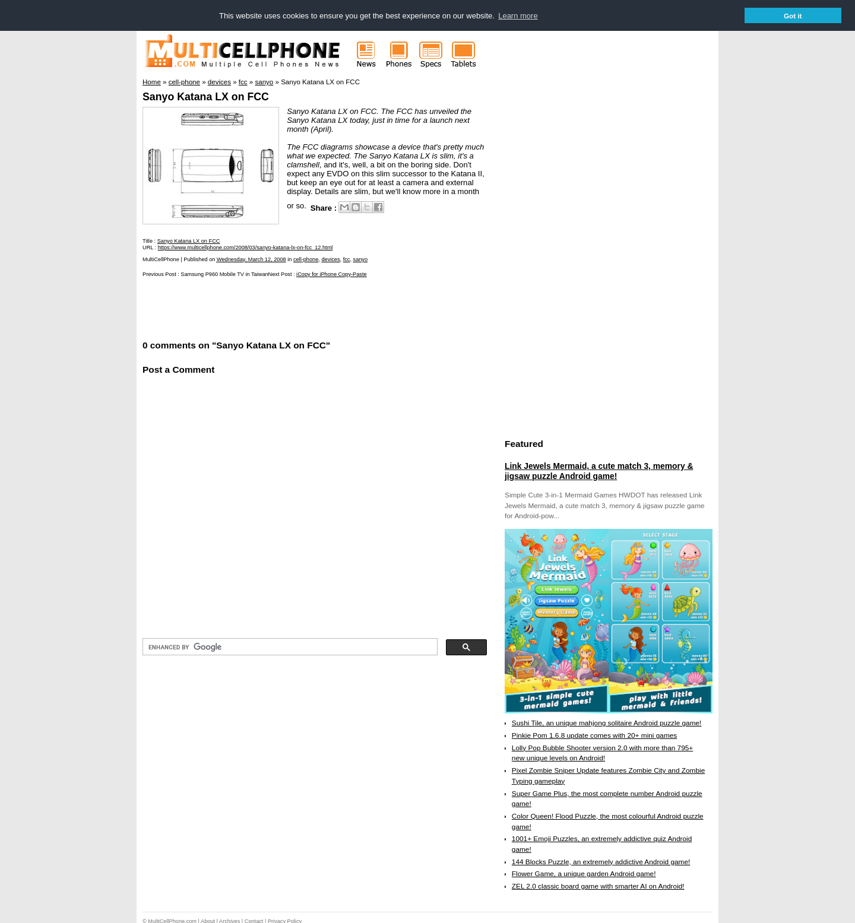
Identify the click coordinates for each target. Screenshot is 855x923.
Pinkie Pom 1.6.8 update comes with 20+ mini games (594, 735)
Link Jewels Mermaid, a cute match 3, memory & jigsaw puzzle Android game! (599, 471)
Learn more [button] (517, 15)
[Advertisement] (281, 307)
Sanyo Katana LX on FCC (205, 96)
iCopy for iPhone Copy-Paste (331, 274)
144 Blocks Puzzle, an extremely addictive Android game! (601, 861)
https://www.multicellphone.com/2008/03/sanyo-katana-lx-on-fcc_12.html (245, 247)
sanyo (360, 259)
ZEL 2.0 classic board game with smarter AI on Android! (598, 885)
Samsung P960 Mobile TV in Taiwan (224, 274)
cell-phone (305, 259)
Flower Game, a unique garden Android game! (584, 874)
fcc (346, 259)
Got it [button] (793, 16)
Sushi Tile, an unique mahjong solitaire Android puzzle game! (607, 722)
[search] (288, 646)
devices (330, 259)
